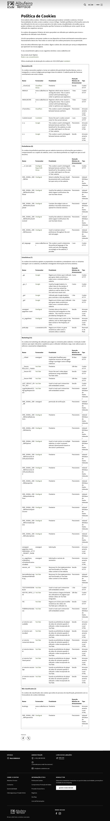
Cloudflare (38, 86)
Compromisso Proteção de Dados (41, 784)
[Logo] (30, 812)
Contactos (10, 784)
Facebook (56, 813)
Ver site (61, 758)
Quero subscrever (66, 788)
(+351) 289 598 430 (39, 758)
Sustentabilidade (12, 789)
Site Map (34, 797)
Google (37, 123)
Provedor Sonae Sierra (38, 789)
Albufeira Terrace (12, 780)
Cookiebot (66, 61)
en (92, 5)
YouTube (38, 366)
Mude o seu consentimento (30, 57)
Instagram (59, 813)
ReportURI (38, 168)
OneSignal (38, 166)
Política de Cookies (37, 780)
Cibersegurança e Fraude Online (16, 793)
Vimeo (37, 88)
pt (89, 5)
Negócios (34, 793)
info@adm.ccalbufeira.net (42, 768)
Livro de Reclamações (38, 801)
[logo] (31, 5)
